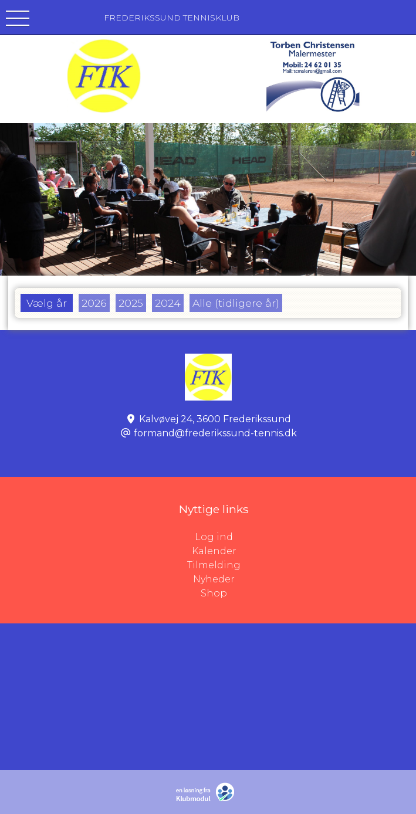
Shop (214, 593)
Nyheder (214, 579)
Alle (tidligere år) (235, 303)
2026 (94, 303)
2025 (131, 303)
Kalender (214, 551)
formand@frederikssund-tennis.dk (215, 433)
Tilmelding (214, 565)
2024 (168, 303)
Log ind (305, 537)
